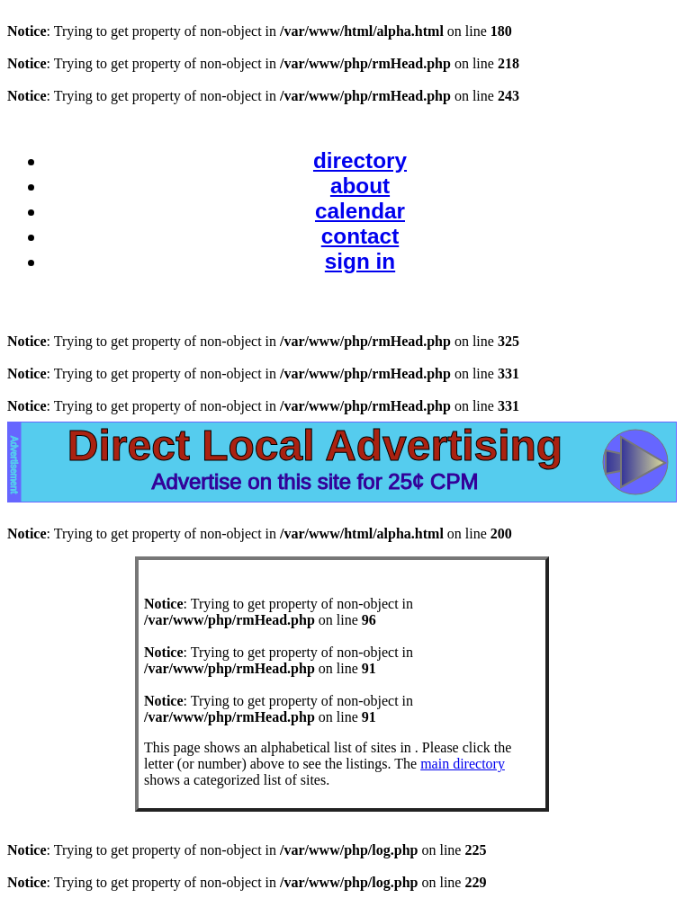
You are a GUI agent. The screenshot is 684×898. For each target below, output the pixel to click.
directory (360, 160)
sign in (360, 261)
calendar (360, 211)
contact (360, 236)
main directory (462, 763)
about (360, 185)
